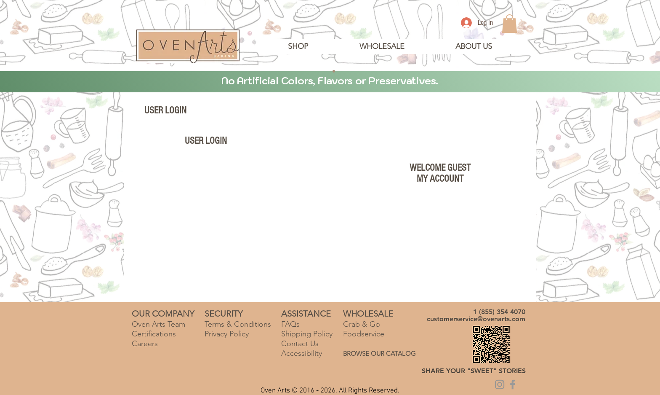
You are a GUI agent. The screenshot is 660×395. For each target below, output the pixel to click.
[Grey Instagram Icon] (499, 384)
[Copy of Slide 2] (334, 71)
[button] (473, 46)
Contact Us (300, 343)
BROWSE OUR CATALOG (379, 353)
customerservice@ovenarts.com (476, 319)
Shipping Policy (307, 334)
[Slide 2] (326, 71)
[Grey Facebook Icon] (512, 384)
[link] (509, 23)
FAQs (290, 324)
